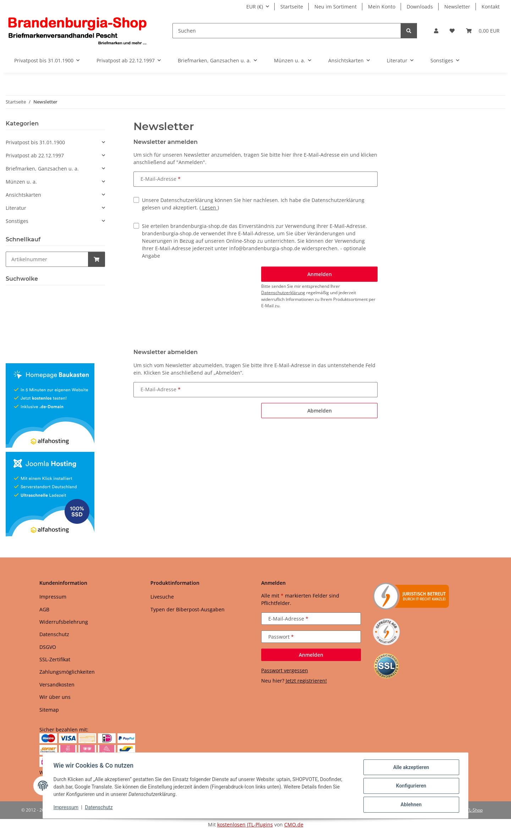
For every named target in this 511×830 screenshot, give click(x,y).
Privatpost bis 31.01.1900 (35, 142)
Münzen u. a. (21, 181)
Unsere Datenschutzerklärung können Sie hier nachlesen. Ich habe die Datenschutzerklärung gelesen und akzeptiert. (253, 204)
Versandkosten (57, 684)
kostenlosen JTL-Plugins (245, 824)
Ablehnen (410, 805)
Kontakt (491, 6)
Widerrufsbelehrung (63, 621)
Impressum (66, 808)
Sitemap (49, 709)
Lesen (209, 207)
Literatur (16, 207)
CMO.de (293, 824)
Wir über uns (55, 697)
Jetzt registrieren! (306, 680)
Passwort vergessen (284, 670)
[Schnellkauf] (47, 259)
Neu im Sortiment (335, 6)
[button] (436, 30)
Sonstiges (17, 221)
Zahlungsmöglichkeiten (67, 671)
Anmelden (311, 654)
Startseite (291, 6)
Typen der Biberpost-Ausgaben (187, 609)
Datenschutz (100, 808)
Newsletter (457, 6)
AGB (44, 609)
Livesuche (162, 596)
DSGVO (47, 647)
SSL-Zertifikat (54, 659)
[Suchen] (286, 30)
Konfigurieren (410, 786)
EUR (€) (254, 6)
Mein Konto (381, 6)
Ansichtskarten (23, 194)
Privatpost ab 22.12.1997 (35, 155)
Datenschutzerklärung (283, 293)
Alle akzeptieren (410, 768)
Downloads (420, 6)
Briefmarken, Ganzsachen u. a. (42, 168)
